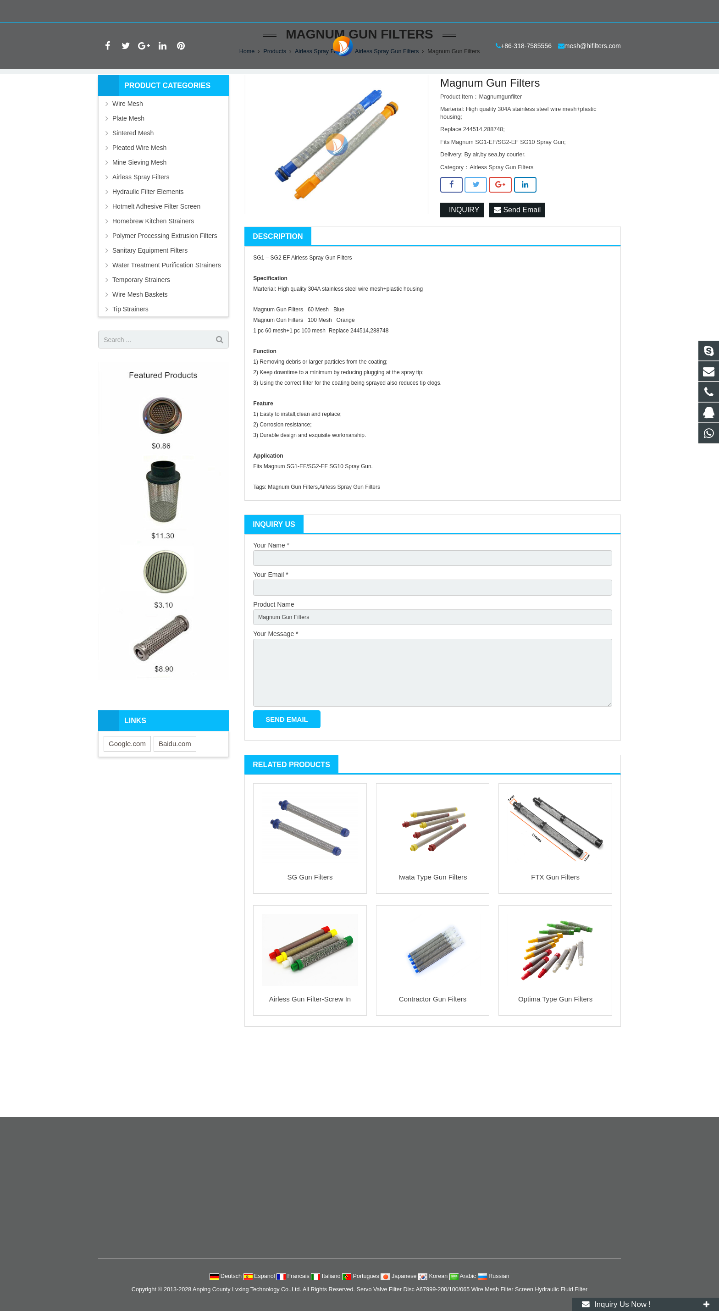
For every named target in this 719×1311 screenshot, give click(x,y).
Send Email (517, 269)
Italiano (326, 1276)
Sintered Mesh (133, 191)
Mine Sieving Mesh (139, 221)
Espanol (260, 1276)
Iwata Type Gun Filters (432, 952)
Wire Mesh (127, 162)
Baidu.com (175, 802)
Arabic (463, 1276)
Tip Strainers (130, 367)
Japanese (399, 1276)
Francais (294, 1276)
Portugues (361, 1276)
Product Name (273, 667)
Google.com (127, 802)
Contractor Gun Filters (433, 1074)
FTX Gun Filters (555, 952)
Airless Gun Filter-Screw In (310, 1074)
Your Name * (271, 604)
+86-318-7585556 (129, 11)
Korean (433, 1276)
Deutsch (226, 1276)
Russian (493, 1276)
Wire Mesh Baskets (140, 353)
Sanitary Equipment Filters (150, 309)
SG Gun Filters (309, 952)
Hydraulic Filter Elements (148, 250)
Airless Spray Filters (320, 110)
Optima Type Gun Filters (555, 1074)
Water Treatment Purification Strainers (166, 323)
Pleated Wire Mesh (139, 206)
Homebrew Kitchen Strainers (153, 279)
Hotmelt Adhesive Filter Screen (156, 265)
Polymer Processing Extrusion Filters (164, 294)
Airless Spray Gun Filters (387, 110)
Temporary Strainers (141, 338)
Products (274, 110)
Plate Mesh (128, 177)
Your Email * (270, 635)
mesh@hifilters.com (195, 11)
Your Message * (275, 699)
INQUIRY (462, 269)
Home (247, 110)
